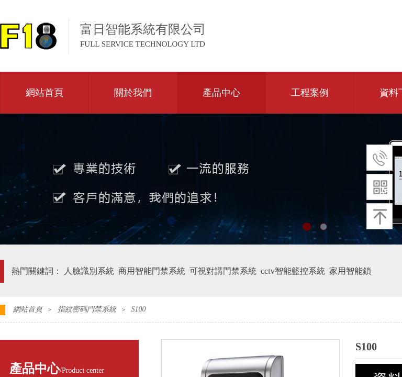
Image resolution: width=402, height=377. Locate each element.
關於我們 (133, 92)
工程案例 (310, 92)
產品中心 (221, 92)
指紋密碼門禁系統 (87, 309)
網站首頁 (44, 92)
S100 (138, 309)
